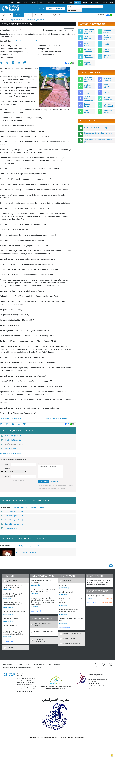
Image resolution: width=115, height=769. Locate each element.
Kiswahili (97, 2)
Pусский (49, 2)
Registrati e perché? (55, 8)
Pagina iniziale (7, 15)
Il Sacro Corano (106, 50)
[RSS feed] (110, 664)
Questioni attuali (107, 57)
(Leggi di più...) (8, 590)
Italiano (77, 2)
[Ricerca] (100, 6)
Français (33, 2)
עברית (111, 2)
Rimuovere (109, 598)
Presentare (44, 481)
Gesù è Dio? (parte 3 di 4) (12, 444)
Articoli (17, 15)
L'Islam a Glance (39, 15)
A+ (72, 30)
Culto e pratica (87, 44)
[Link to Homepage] (10, 8)
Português (57, 2)
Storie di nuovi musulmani (88, 98)
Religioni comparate (27, 546)
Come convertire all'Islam (107, 37)
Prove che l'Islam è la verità (88, 79)
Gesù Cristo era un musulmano (27, 552)
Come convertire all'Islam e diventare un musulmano (99, 134)
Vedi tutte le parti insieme (10, 453)
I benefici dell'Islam (107, 80)
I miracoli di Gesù (9, 528)
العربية (19, 2)
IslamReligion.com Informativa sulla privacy (17, 667)
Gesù (25, 20)
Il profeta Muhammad (88, 57)
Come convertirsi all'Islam (107, 86)
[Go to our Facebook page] (96, 664)
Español (26, 2)
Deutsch (41, 2)
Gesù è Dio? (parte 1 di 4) (12, 436)
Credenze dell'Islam (87, 38)
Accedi (41, 8)
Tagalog (84, 2)
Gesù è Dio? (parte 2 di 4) (10, 418)
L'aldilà (106, 44)
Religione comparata (16, 20)
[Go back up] (111, 565)
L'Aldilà (106, 92)
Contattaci (101, 15)
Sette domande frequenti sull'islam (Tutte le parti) (98, 140)
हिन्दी (91, 2)
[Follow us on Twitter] (103, 664)
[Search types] (74, 10)
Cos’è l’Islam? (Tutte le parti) (95, 128)
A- (65, 30)
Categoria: (5, 41)
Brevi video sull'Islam (107, 111)
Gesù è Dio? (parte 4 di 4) (56, 418)
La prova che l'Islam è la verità (89, 31)
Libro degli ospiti (54, 15)
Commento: (42, 464)
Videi (27, 15)
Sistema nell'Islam (87, 63)
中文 (64, 2)
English (12, 2)
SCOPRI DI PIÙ (8, 641)
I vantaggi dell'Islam (107, 31)
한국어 (105, 2)
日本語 (70, 2)
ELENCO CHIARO (107, 603)
